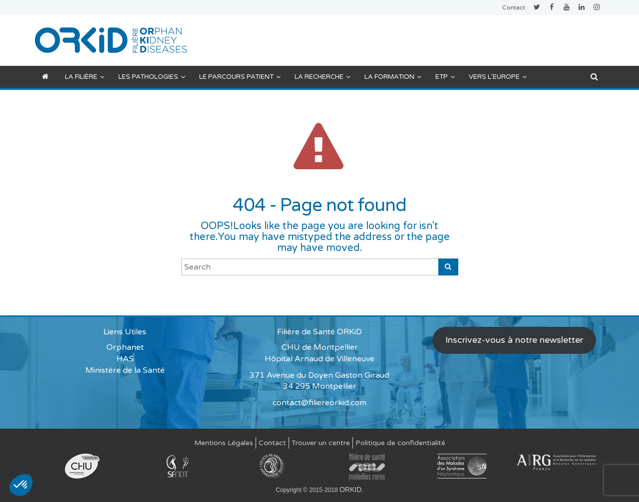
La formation (392, 77)
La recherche (322, 77)
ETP (445, 77)
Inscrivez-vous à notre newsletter (514, 339)
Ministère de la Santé (125, 370)
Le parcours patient (240, 77)
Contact (513, 7)
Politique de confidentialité (400, 443)
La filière (84, 77)
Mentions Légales (223, 443)
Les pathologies (151, 77)
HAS (125, 359)
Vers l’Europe (498, 77)
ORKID (350, 490)
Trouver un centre (321, 443)
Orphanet (125, 347)
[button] (21, 485)
